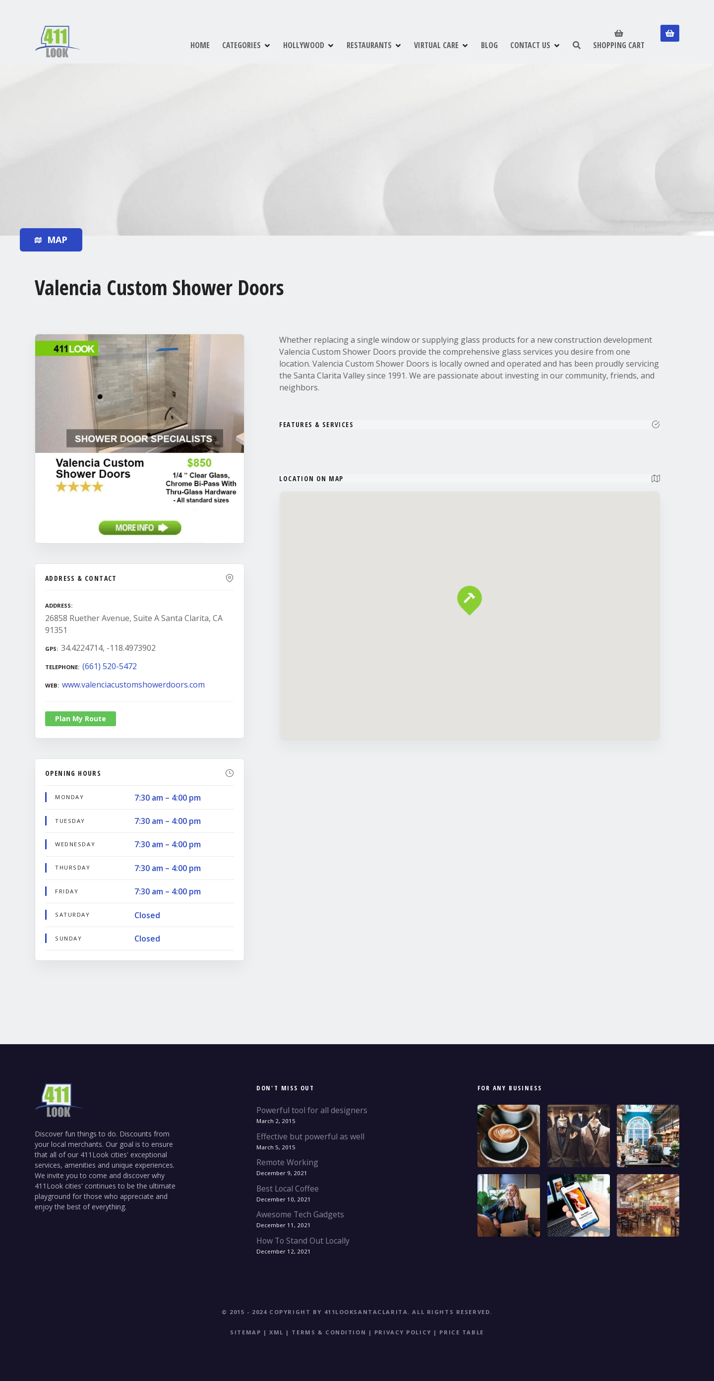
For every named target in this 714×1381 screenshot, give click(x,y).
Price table (461, 1332)
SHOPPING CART (619, 39)
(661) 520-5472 (109, 666)
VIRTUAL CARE (436, 45)
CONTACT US (530, 45)
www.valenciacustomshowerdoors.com (133, 684)
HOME (200, 45)
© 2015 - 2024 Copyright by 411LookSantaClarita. (316, 1312)
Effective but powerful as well (310, 1136)
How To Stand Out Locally (303, 1240)
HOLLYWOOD (303, 45)
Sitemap (245, 1332)
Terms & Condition (329, 1332)
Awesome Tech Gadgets (300, 1214)
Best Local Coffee (287, 1188)
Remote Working (287, 1162)
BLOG (489, 45)
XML (276, 1332)
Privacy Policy (402, 1332)
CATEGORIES (241, 45)
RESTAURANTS (369, 45)
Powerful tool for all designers (311, 1110)
